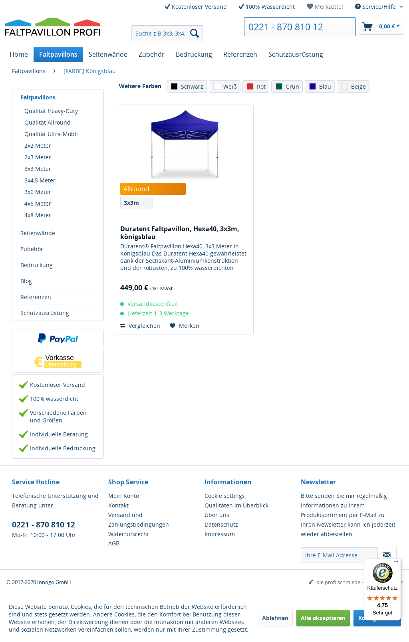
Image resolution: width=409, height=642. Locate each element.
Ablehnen (275, 618)
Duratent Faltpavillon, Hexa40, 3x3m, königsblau (179, 233)
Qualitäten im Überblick (236, 505)
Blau (325, 86)
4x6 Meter (37, 203)
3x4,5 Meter (40, 180)
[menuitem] (325, 7)
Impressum (219, 534)
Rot (261, 86)
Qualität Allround (47, 122)
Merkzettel (325, 6)
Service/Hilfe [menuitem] (376, 6)
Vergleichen (140, 325)
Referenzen (35, 297)
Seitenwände (37, 233)
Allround (136, 188)
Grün (292, 86)
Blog (26, 281)
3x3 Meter (37, 168)
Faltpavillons (38, 97)
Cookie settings (224, 495)
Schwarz (192, 86)
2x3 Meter (37, 157)
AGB (113, 543)
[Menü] (396, 563)
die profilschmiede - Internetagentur (359, 582)
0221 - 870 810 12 (285, 27)
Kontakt (118, 505)
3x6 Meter (37, 192)
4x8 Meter (37, 215)
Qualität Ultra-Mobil (51, 134)
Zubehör (31, 249)
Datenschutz (221, 524)
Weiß (230, 86)
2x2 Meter (37, 145)
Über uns (216, 515)
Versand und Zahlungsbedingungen (138, 519)
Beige (358, 86)
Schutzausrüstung (44, 313)
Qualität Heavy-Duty (51, 111)
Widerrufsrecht (128, 534)
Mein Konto (123, 495)
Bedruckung (36, 265)
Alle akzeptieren (323, 618)
